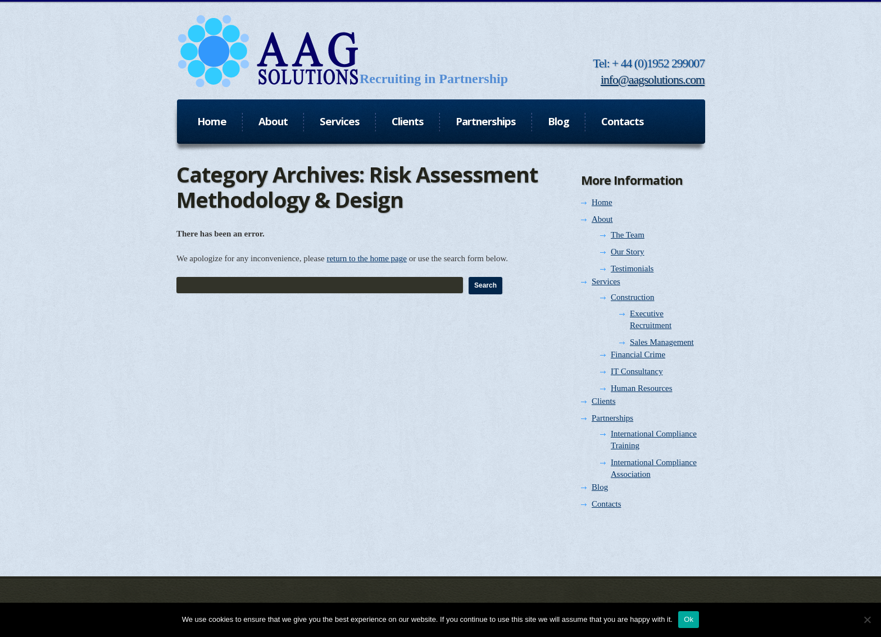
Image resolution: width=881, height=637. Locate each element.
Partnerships (612, 417)
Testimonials (632, 268)
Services (606, 281)
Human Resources (642, 388)
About (602, 219)
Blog (600, 487)
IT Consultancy (637, 371)
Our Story (627, 251)
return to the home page (366, 258)
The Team (627, 234)
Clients (604, 401)
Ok (688, 619)
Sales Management (662, 342)
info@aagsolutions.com (653, 80)
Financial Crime (638, 354)
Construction (633, 297)
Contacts (606, 503)
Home (602, 202)
